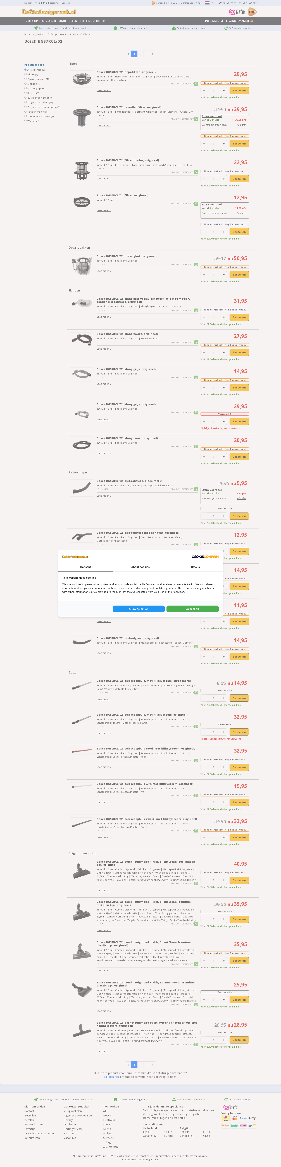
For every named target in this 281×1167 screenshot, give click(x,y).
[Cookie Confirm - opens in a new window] (205, 557)
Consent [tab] (85, 567)
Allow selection (138, 609)
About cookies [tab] (140, 567)
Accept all (192, 609)
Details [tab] (195, 567)
